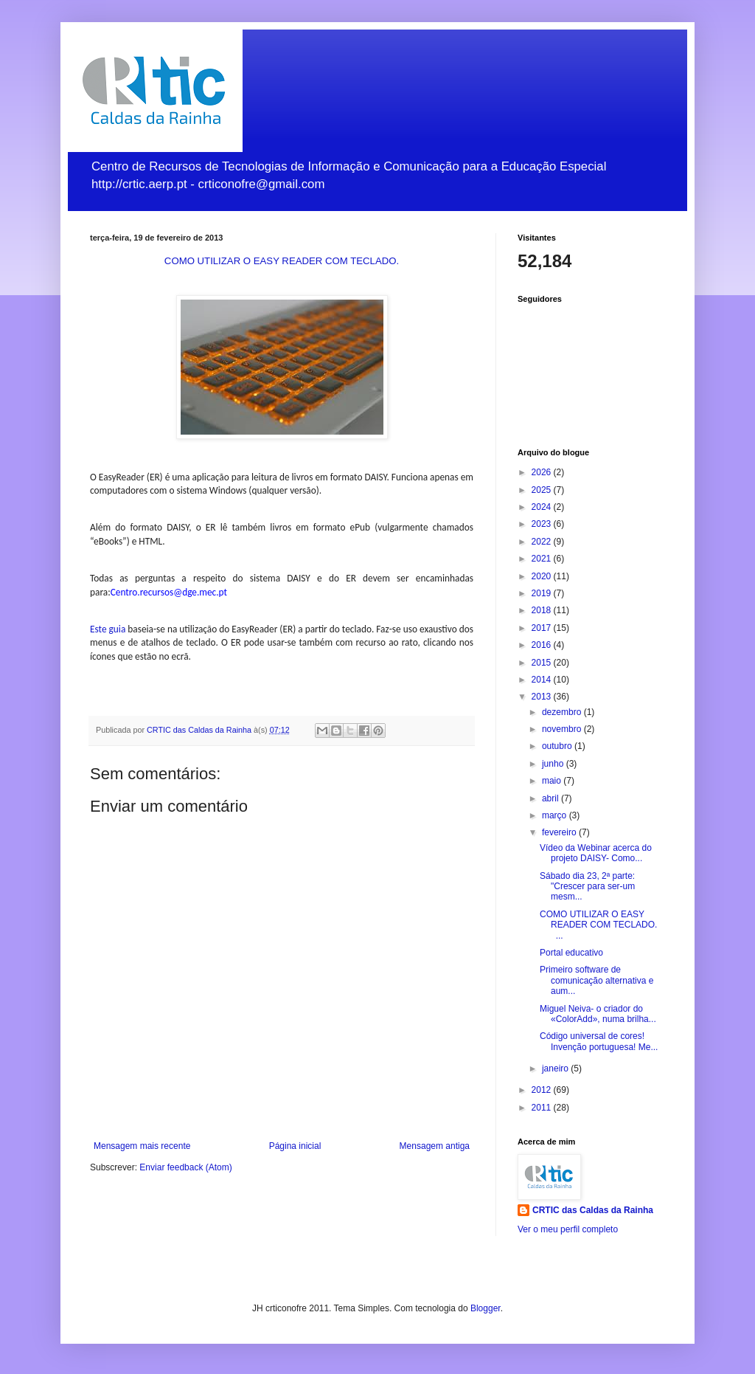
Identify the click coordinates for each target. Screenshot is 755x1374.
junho (554, 764)
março (555, 815)
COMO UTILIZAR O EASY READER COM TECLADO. (281, 260)
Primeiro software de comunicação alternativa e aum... (596, 980)
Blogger (485, 1308)
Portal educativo (571, 952)
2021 (543, 558)
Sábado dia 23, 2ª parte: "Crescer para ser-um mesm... (587, 886)
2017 (543, 628)
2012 (543, 1090)
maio (552, 781)
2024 (543, 507)
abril (551, 798)
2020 (543, 576)
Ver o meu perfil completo (568, 1229)
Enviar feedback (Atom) (185, 1167)
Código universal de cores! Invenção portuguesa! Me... (599, 1041)
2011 (543, 1107)
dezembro (563, 712)
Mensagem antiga (435, 1146)
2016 (543, 645)
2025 (543, 490)
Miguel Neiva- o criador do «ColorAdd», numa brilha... (598, 1014)
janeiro (556, 1068)
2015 (543, 662)
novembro (563, 729)
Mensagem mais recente (142, 1146)
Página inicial (295, 1146)
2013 (543, 696)
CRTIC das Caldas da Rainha (592, 1210)
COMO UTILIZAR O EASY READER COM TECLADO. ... (601, 925)
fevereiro (560, 832)
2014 (543, 679)
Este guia (107, 629)
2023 (543, 524)
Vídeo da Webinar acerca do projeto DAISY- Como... (596, 853)
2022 (543, 541)
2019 (543, 593)
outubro (558, 746)
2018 (543, 610)
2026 (543, 472)
